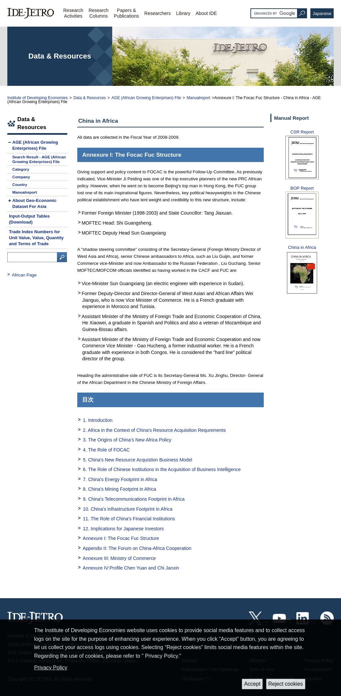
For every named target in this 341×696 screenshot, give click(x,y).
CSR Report (302, 131)
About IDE (206, 13)
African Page (24, 274)
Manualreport (198, 97)
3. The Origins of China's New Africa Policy (127, 439)
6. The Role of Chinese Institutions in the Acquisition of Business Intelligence (162, 469)
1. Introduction (98, 420)
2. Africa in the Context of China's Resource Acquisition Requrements (154, 430)
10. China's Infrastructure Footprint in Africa (127, 509)
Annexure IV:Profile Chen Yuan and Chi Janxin (131, 568)
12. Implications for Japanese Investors (123, 528)
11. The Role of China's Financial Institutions (129, 518)
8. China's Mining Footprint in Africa (119, 489)
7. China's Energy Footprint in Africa (120, 479)
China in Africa (302, 247)
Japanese (322, 13)
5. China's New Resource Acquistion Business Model (137, 459)
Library (183, 13)
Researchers (157, 13)
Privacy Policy (50, 667)
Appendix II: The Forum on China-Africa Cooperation (137, 548)
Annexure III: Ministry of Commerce (119, 558)
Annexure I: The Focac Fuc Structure (121, 538)
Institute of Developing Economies (37, 97)
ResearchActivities (73, 13)
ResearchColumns (99, 13)
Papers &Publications (126, 13)
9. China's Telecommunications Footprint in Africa (133, 499)
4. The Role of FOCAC (106, 449)
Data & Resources (89, 97)
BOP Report (302, 188)
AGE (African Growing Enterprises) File (146, 97)
